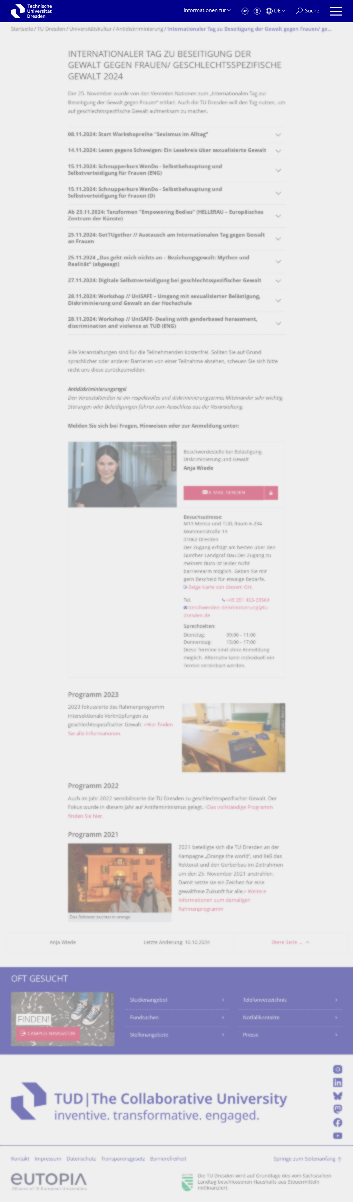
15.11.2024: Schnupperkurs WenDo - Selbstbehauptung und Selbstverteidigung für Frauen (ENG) (145, 170)
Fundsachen (144, 1018)
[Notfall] (245, 11)
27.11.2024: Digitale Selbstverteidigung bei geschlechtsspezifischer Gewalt (165, 281)
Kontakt (20, 1159)
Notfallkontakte (261, 1018)
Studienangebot (148, 1000)
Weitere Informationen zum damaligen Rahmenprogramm (222, 900)
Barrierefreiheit (168, 1159)
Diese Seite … (287, 943)
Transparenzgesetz (123, 1159)
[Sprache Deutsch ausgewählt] (275, 11)
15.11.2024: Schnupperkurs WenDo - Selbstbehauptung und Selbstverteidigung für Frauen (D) (145, 193)
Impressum (48, 1159)
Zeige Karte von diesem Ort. (220, 587)
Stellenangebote (149, 1035)
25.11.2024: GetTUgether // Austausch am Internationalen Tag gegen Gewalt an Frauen (166, 239)
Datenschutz (81, 1159)
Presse (250, 1035)
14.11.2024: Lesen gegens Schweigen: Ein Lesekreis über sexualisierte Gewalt (167, 150)
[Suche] (307, 11)
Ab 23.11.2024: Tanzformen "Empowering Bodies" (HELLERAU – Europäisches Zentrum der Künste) (165, 216)
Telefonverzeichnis (265, 1000)
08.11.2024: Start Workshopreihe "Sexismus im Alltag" (138, 134)
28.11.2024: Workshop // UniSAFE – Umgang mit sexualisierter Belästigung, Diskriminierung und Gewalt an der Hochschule (164, 300)
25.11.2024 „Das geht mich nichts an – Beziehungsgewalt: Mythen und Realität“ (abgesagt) (158, 262)
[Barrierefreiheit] (257, 11)
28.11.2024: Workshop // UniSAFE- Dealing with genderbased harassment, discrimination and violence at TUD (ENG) (162, 323)
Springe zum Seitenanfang (304, 1159)
